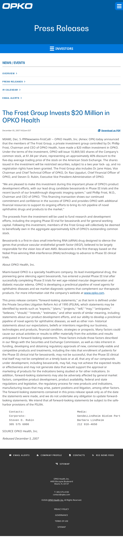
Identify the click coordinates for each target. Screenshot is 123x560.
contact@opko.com (61, 518)
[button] (119, 6)
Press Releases (12, 81)
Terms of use (61, 545)
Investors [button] (61, 48)
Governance (61, 539)
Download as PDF (109, 130)
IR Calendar (10, 90)
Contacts (77, 479)
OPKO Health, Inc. (56, 524)
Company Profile (49, 479)
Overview (8, 73)
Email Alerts (10, 98)
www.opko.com (12, 307)
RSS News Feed (103, 479)
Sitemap (63, 487)
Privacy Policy (61, 533)
